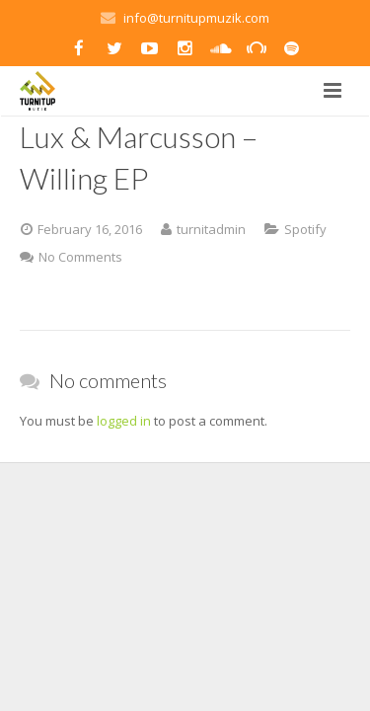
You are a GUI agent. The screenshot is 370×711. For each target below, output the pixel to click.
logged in (124, 421)
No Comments (80, 257)
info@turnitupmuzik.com (196, 18)
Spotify (305, 229)
